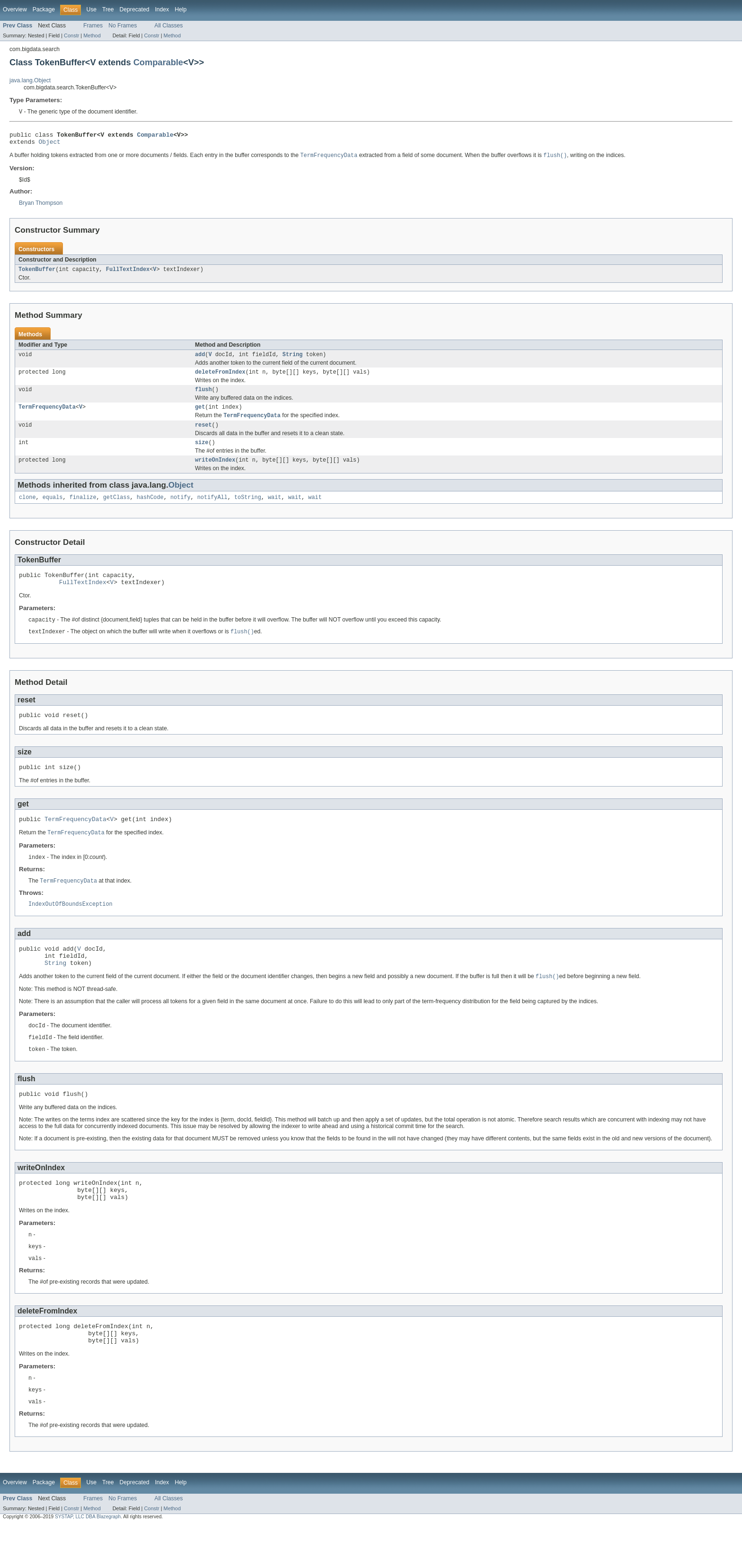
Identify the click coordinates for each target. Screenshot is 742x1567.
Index (162, 9)
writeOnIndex (215, 471)
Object (50, 144)
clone (27, 510)
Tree (108, 9)
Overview (15, 9)
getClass (116, 510)
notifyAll (212, 510)
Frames (93, 25)
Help (180, 9)
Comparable (158, 62)
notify (180, 510)
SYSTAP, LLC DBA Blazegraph (88, 1558)
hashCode (150, 510)
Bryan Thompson (40, 206)
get (200, 415)
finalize (83, 510)
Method (91, 35)
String (293, 360)
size (201, 453)
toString (247, 510)
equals (53, 510)
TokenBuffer (36, 274)
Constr (71, 35)
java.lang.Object (30, 80)
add (200, 360)
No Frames (122, 25)
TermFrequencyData (47, 415)
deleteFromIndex (220, 378)
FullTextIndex (128, 274)
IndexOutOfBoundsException (70, 927)
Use (91, 9)
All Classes (168, 25)
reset (203, 434)
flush (203, 397)
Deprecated (135, 9)
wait (274, 510)
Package (44, 9)
